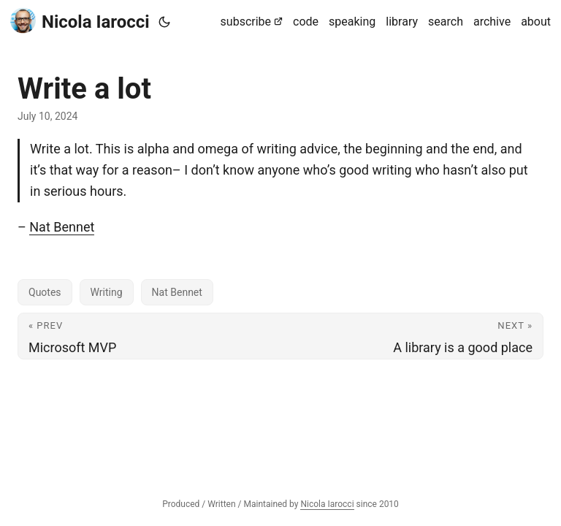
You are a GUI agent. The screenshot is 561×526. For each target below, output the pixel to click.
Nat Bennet (61, 227)
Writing (107, 292)
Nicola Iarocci (80, 21)
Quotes (44, 292)
